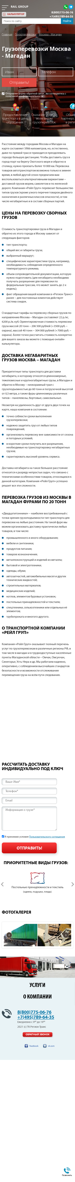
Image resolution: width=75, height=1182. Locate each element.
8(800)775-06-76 (62, 12)
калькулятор (15, 14)
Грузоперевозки (25, 34)
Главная (7, 34)
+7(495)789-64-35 (61, 16)
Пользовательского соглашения (47, 836)
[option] (37, 883)
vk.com (51, 1046)
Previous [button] (2, 884)
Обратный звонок (37, 1034)
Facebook (33, 1046)
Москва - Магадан (50, 34)
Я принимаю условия (35, 836)
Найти (67, 21)
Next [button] (73, 884)
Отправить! (19, 82)
